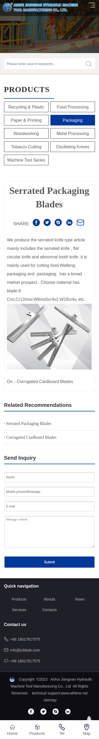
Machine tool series (26, 160)
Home (12, 730)
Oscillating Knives (72, 147)
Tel (62, 730)
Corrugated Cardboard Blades (30, 437)
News (79, 599)
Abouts (49, 599)
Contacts (49, 610)
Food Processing (72, 107)
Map (86, 730)
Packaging (73, 120)
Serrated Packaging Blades (27, 423)
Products (19, 599)
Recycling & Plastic (26, 107)
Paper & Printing (26, 120)
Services (19, 610)
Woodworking (26, 133)
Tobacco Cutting (26, 147)
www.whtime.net (74, 693)
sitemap (50, 700)
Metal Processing (72, 133)
